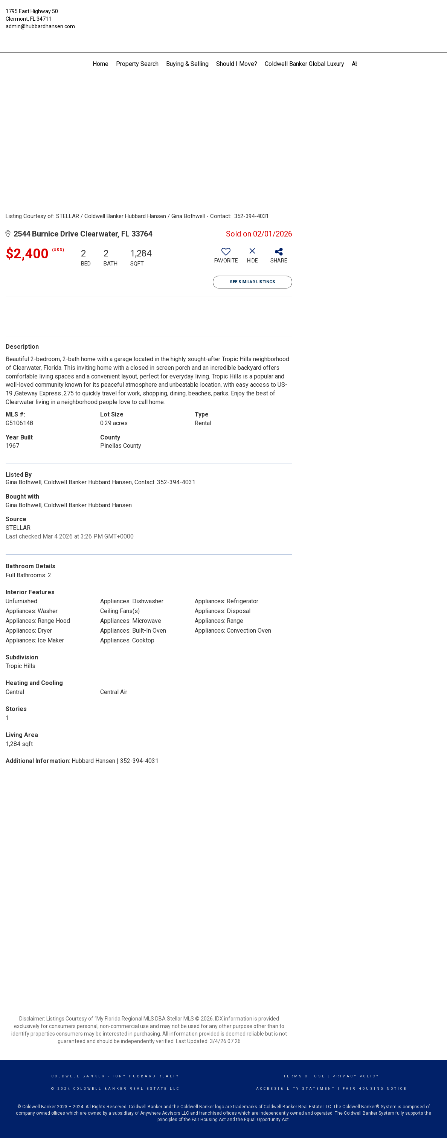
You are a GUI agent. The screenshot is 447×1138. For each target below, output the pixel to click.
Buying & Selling (187, 63)
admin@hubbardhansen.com (40, 26)
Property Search (137, 63)
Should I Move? (236, 63)
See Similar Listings (252, 281)
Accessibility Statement (296, 1089)
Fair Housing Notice (375, 1089)
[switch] (226, 258)
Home (100, 63)
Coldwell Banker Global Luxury (304, 63)
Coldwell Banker (78, 1076)
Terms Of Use (304, 1076)
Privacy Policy (356, 1076)
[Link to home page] (224, 17)
